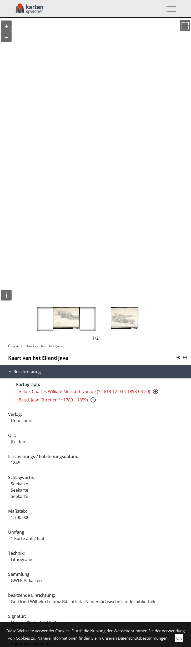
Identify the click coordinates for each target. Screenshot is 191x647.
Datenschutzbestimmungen (143, 638)
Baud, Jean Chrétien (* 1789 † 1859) (53, 400)
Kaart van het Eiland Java (44, 346)
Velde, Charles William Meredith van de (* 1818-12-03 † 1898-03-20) (84, 391)
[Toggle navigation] (169, 8)
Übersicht (15, 346)
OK (179, 638)
